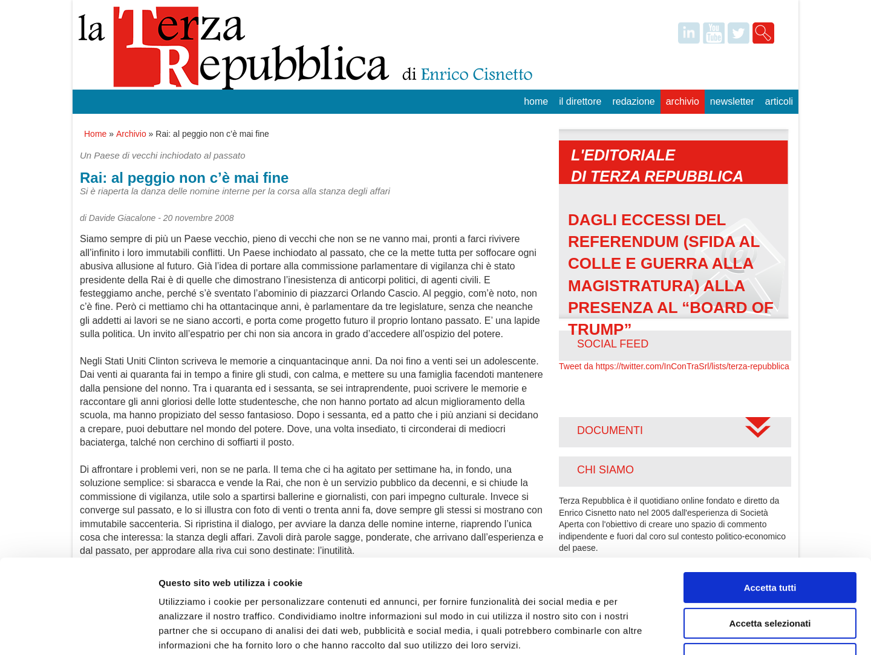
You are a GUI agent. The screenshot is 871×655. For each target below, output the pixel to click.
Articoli (779, 101)
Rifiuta (770, 578)
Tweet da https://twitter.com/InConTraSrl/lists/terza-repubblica (674, 366)
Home (536, 101)
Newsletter (732, 101)
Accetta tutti (770, 507)
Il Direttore (580, 101)
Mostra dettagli (636, 631)
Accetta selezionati (770, 543)
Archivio (682, 101)
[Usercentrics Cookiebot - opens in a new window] (78, 631)
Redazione (633, 101)
